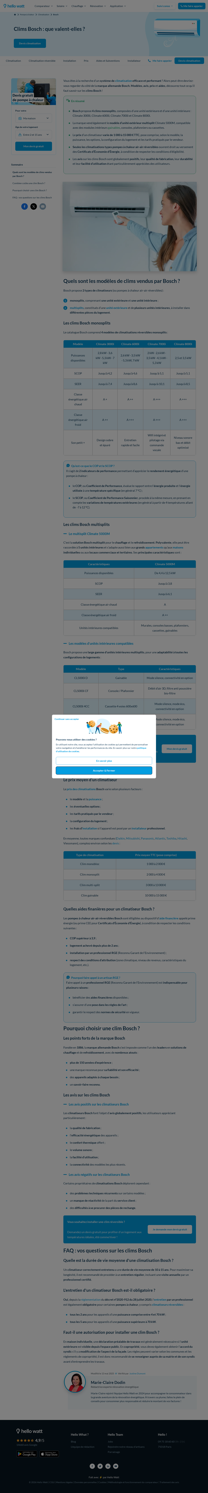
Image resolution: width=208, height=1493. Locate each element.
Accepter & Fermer (104, 770)
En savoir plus (104, 760)
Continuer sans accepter (67, 719)
